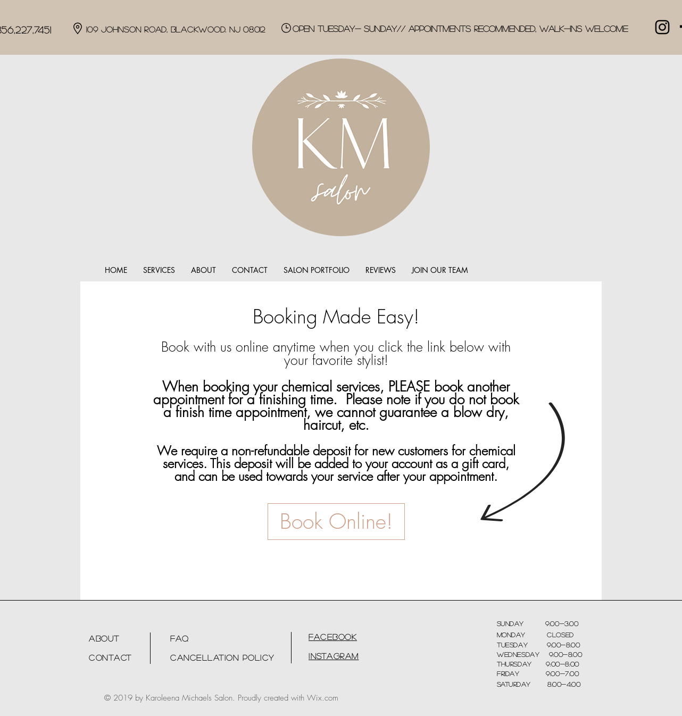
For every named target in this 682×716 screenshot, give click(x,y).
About (104, 638)
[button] (159, 270)
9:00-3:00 (551, 623)
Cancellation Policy (222, 657)
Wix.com (322, 698)
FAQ (179, 638)
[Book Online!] (336, 521)
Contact (110, 657)
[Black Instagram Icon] (662, 27)
